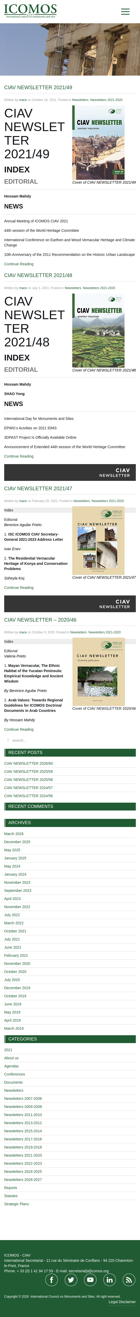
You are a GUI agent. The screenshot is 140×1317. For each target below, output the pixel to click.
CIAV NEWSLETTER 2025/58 (28, 780)
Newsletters (80, 100)
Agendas (11, 1066)
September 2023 (17, 890)
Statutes (11, 1196)
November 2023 (17, 882)
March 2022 (14, 923)
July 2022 (12, 915)
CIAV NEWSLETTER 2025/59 (28, 771)
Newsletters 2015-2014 (23, 1131)
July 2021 (12, 939)
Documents (13, 1082)
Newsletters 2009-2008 (23, 1107)
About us (11, 1058)
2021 (8, 1050)
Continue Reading (18, 264)
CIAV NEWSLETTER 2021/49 (38, 87)
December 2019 (17, 988)
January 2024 (15, 874)
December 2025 (17, 842)
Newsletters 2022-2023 (23, 1163)
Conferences (14, 1074)
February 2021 (16, 955)
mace (23, 100)
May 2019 (12, 1012)
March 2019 (14, 1028)
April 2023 (12, 899)
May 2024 (12, 866)
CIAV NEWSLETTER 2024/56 (28, 796)
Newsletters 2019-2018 (23, 1147)
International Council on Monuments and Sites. (63, 1296)
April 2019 (12, 1020)
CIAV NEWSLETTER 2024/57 (28, 788)
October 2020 (15, 972)
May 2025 (12, 850)
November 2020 (17, 963)
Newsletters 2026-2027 (23, 1180)
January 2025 (15, 858)
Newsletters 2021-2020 (106, 100)
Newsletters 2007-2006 (23, 1098)
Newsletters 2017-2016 (23, 1139)
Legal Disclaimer (122, 1302)
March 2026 (14, 834)
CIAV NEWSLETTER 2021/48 (38, 275)
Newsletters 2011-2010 (23, 1115)
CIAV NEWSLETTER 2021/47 (38, 488)
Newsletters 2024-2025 (23, 1171)
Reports (10, 1188)
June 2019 (12, 1004)
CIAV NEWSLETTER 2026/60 (28, 763)
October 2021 (15, 931)
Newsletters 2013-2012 (23, 1123)
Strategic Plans (16, 1204)
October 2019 (15, 996)
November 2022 (17, 907)
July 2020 (12, 980)
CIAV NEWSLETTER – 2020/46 (40, 620)
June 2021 (12, 947)
